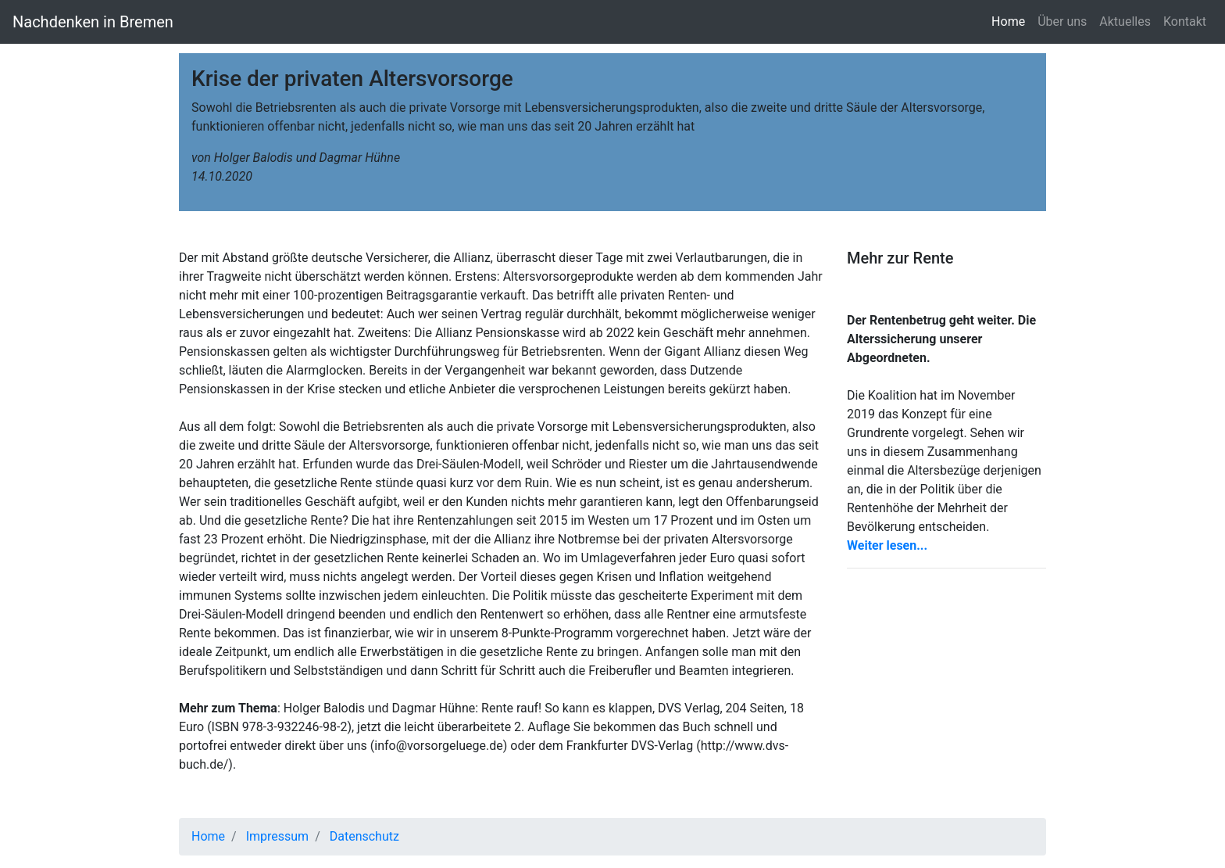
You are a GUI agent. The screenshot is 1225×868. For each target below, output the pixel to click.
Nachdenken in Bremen (92, 22)
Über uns (1062, 21)
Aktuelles (1125, 21)
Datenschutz (364, 836)
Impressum (277, 836)
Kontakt (1184, 21)
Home (1011, 21)
